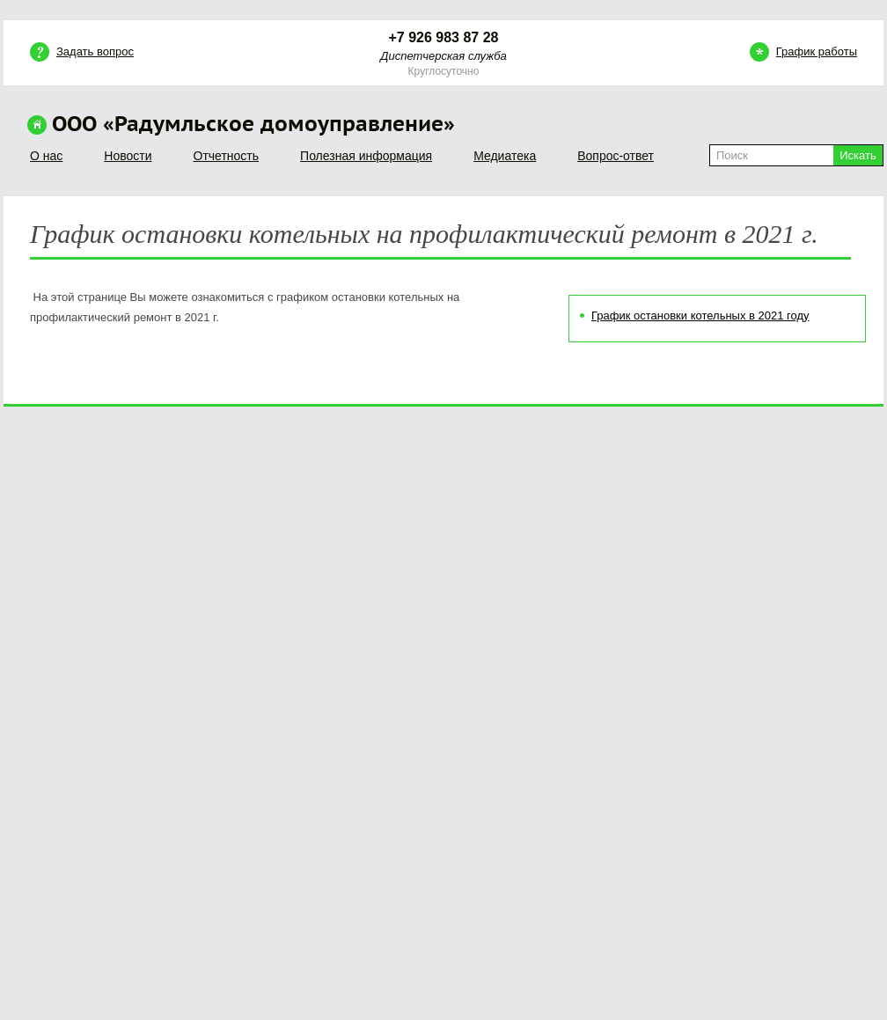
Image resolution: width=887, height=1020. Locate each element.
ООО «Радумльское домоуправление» (253, 125)
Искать (857, 155)
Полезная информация (366, 156)
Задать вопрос (95, 51)
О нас (46, 156)
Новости (127, 156)
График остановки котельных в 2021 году (700, 315)
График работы (816, 51)
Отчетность (227, 156)
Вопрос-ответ (615, 156)
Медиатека (504, 156)
